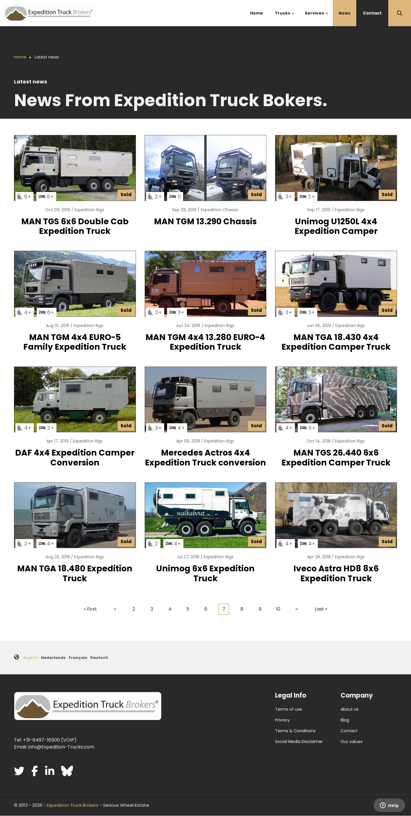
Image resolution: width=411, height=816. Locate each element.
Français (78, 657)
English (30, 657)
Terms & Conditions (295, 731)
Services (317, 18)
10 (280, 608)
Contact (372, 13)
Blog (345, 720)
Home (256, 13)
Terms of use (288, 709)
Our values (351, 741)
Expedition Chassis (219, 210)
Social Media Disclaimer (299, 741)
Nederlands (53, 657)
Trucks (285, 18)
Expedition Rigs (89, 210)
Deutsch (99, 657)
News (344, 13)
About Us (350, 709)
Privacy (282, 720)
